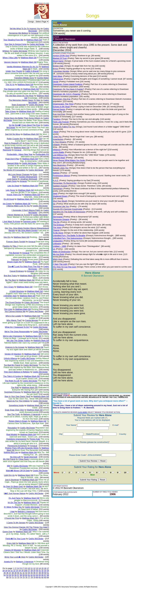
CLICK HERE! (82, 401)
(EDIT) (59, 22)
